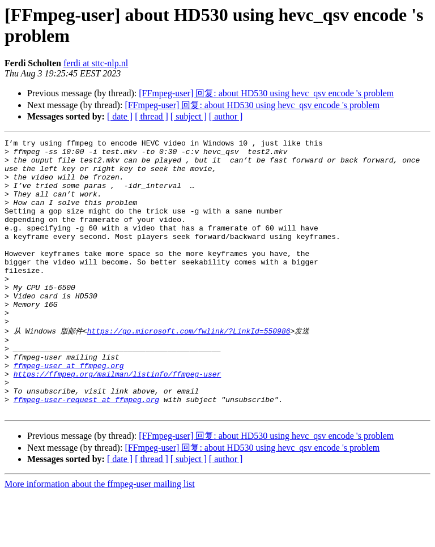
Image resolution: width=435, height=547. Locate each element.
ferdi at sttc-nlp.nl (95, 63)
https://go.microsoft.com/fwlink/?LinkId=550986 (189, 369)
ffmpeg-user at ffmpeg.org (69, 410)
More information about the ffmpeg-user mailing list (100, 537)
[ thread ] (151, 116)
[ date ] (120, 116)
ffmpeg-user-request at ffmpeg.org (86, 451)
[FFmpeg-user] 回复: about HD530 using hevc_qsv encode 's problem (266, 93)
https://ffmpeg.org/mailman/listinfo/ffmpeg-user (117, 420)
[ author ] (226, 116)
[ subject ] (188, 116)
